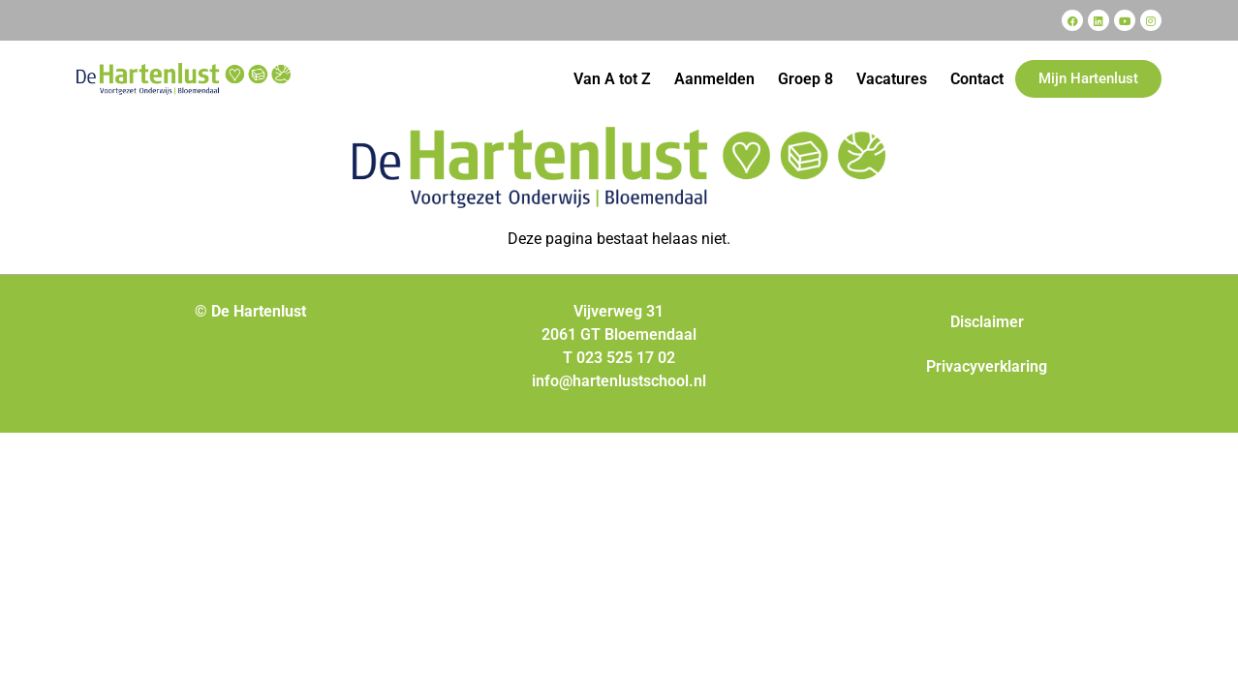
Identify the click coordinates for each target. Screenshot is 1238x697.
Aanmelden (714, 79)
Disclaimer (987, 322)
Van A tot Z (612, 79)
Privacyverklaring (986, 366)
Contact (977, 79)
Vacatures (891, 79)
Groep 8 (805, 79)
